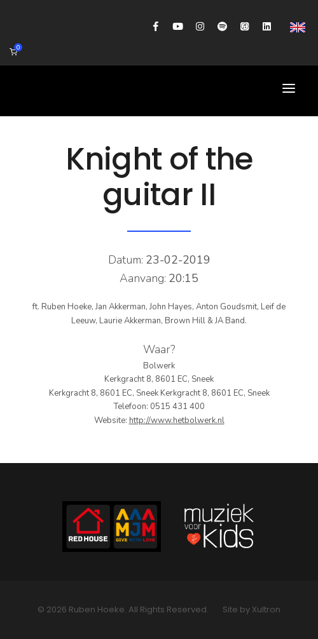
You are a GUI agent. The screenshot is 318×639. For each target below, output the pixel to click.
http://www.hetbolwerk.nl (177, 420)
